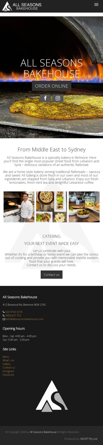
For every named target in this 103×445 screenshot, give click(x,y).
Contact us (51, 274)
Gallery (6, 364)
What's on (8, 360)
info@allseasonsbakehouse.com (24, 319)
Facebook (8, 374)
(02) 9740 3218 (13, 312)
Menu (6, 356)
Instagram (8, 371)
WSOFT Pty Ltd (88, 439)
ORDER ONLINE (51, 86)
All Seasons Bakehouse (43, 432)
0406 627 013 (13, 315)
